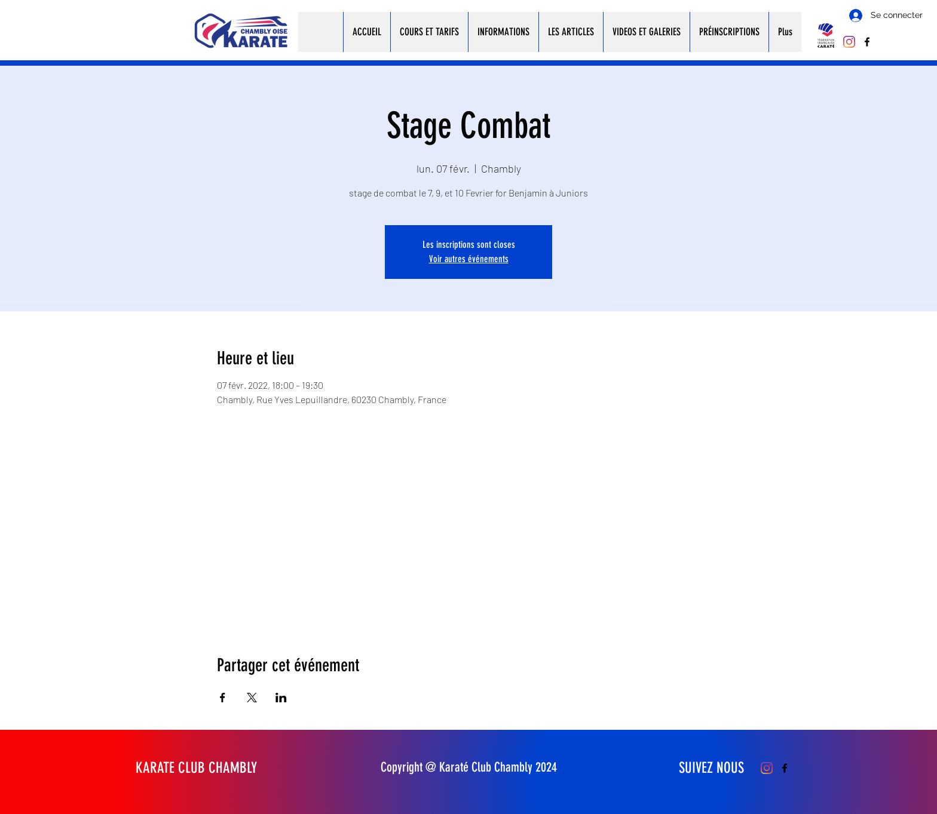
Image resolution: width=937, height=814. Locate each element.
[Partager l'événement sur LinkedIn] (281, 697)
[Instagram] (849, 42)
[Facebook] (867, 42)
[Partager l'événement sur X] (252, 697)
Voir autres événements (469, 259)
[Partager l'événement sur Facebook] (222, 697)
